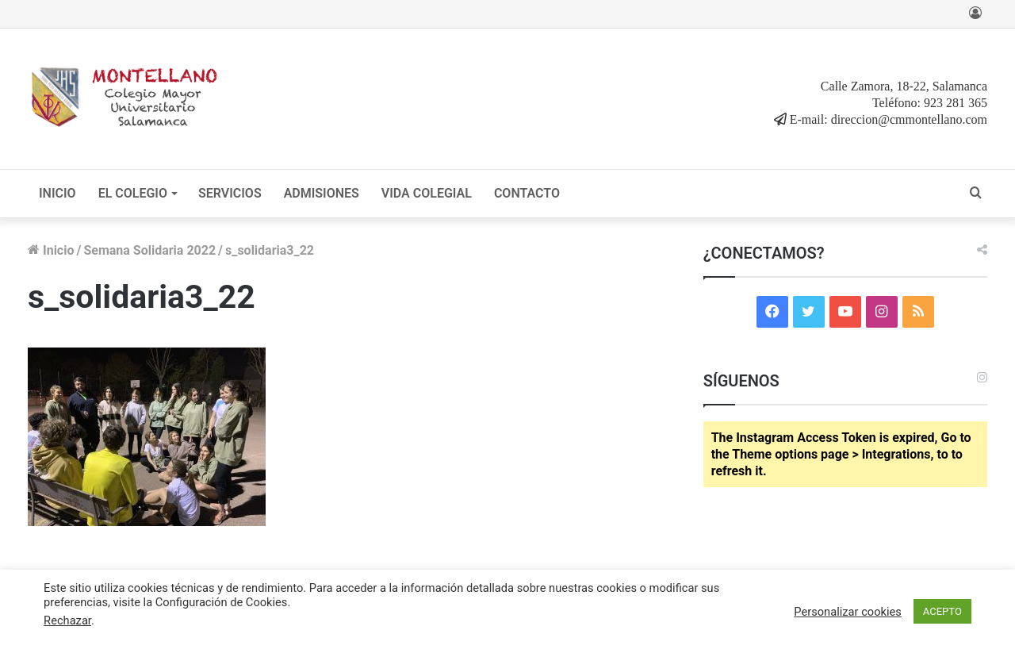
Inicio (51, 250)
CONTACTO (527, 193)
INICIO (57, 193)
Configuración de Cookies (221, 602)
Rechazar (67, 620)
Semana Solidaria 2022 (149, 250)
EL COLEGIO (132, 193)
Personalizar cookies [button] (848, 612)
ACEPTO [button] (942, 611)
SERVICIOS (230, 193)
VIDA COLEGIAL (426, 193)
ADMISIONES (321, 193)
